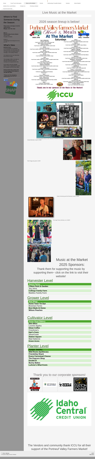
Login (92, 453)
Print (3, 453)
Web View (91, 454)
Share (6, 80)
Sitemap (7, 453)
